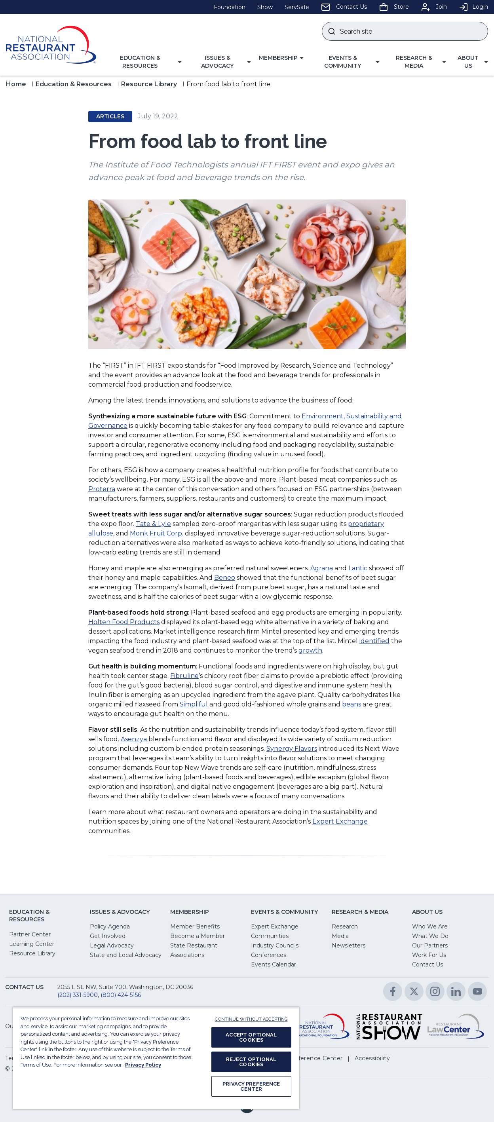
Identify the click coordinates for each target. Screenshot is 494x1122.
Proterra (101, 489)
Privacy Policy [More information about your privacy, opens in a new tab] (143, 1065)
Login (473, 6)
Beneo (224, 577)
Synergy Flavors (291, 748)
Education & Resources (74, 84)
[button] (143, 62)
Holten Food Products (124, 622)
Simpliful (194, 704)
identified (374, 641)
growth (310, 650)
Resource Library (149, 84)
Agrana (321, 568)
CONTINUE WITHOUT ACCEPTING (251, 1019)
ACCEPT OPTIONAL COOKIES (251, 1037)
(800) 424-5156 (121, 995)
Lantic (357, 568)
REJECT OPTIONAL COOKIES (251, 1061)
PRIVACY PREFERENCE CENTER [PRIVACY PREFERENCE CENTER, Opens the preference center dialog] (251, 1086)
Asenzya (134, 739)
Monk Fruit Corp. (156, 533)
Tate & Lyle (153, 524)
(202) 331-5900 (77, 995)
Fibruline (184, 676)
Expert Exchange (340, 821)
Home (16, 84)
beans (351, 704)
